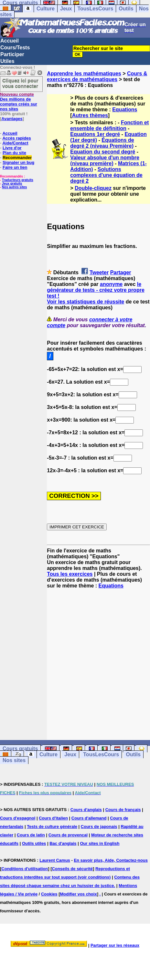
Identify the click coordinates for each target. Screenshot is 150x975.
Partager (120, 272)
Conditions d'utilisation (24, 868)
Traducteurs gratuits (17, 180)
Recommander (17, 157)
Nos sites (14, 760)
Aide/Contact (15, 143)
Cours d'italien (53, 818)
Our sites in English (99, 843)
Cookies (49, 894)
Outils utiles (34, 843)
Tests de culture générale (52, 826)
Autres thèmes (90, 115)
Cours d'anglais (86, 809)
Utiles (7, 61)
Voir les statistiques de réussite (85, 301)
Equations (124, 109)
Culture (46, 8)
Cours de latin (31, 835)
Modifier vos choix (78, 894)
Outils (126, 8)
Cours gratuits (20, 748)
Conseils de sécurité (72, 868)
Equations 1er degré (95, 134)
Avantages (11, 118)
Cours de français (123, 809)
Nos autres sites (14, 187)
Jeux (66, 8)
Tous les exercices (69, 574)
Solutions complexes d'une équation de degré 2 (106, 175)
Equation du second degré (102, 151)
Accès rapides (16, 138)
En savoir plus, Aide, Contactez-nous (111, 860)
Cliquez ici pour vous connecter (20, 83)
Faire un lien (15, 167)
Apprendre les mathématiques (84, 73)
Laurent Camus (54, 860)
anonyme (111, 284)
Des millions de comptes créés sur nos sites (18, 101)
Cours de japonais (99, 826)
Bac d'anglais (62, 843)
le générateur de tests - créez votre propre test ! (95, 290)
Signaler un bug (18, 162)
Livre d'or (12, 147)
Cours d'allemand (89, 818)
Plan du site (14, 152)
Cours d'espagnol (17, 818)
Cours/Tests (15, 47)
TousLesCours (95, 8)
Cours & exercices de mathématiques (97, 76)
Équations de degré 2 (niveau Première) (102, 143)
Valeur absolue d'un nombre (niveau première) (104, 160)
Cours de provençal (68, 835)
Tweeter (99, 272)
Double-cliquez (93, 188)
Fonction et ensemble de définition (109, 125)
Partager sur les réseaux (115, 945)
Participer (12, 54)
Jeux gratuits (12, 183)
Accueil (9, 40)
